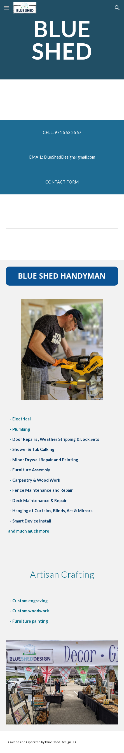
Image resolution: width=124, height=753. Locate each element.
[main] (62, 39)
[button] (6, 7)
